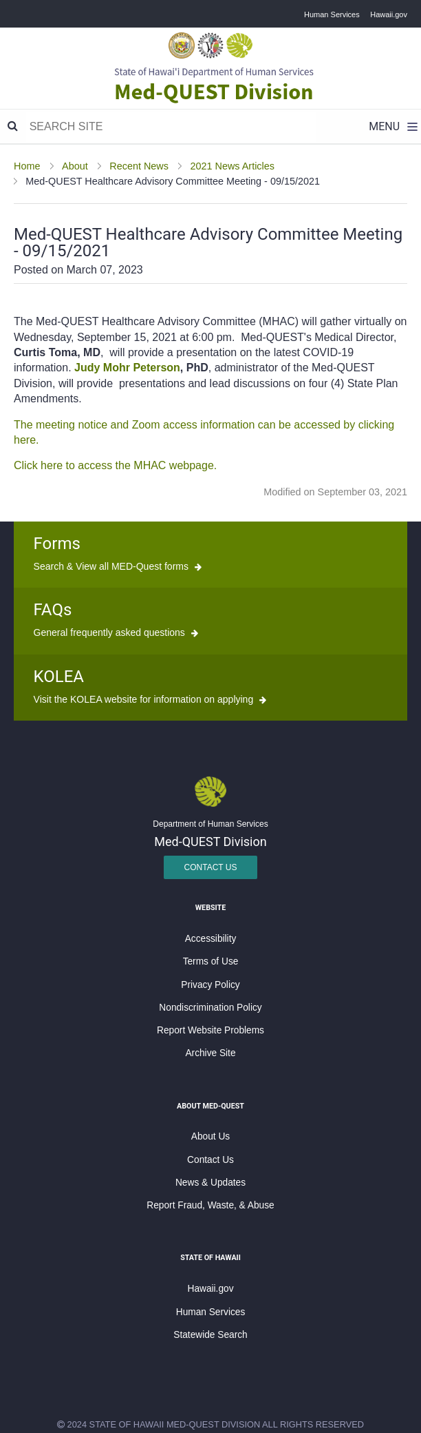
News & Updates (210, 1182)
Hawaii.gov (388, 14)
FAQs (53, 609)
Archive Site (210, 1053)
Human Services (332, 14)
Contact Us (210, 867)
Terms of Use (211, 961)
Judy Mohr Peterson (127, 367)
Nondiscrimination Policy (210, 1007)
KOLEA (59, 676)
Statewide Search (210, 1335)
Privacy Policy (210, 985)
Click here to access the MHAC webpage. (115, 465)
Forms (57, 543)
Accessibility (211, 939)
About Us (210, 1136)
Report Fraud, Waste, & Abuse (210, 1205)
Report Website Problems (210, 1030)
